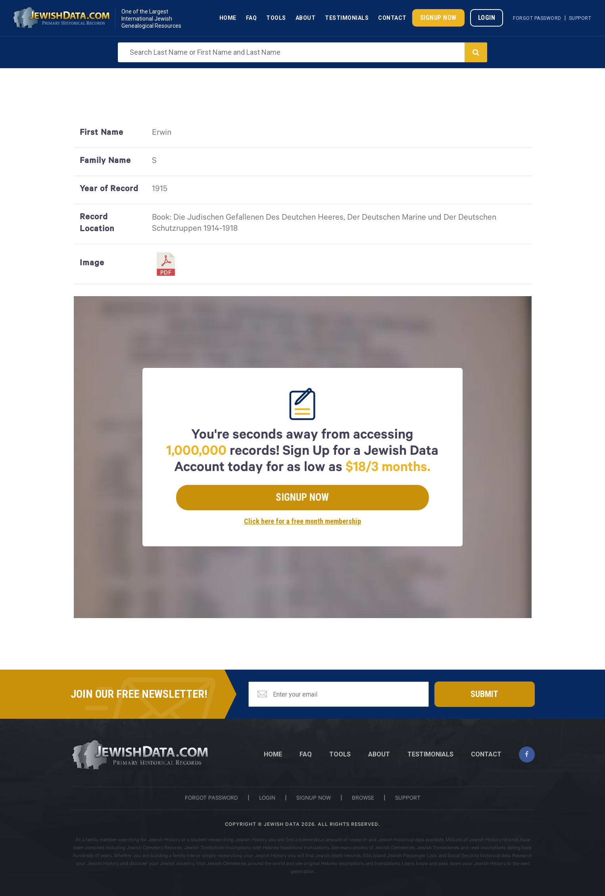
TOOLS (340, 754)
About (306, 18)
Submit (484, 694)
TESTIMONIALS (430, 754)
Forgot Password (537, 18)
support (408, 799)
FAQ (306, 754)
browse (363, 799)
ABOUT (379, 754)
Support (580, 18)
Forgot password (211, 799)
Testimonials (347, 18)
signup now (313, 799)
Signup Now (438, 17)
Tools (276, 18)
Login (487, 17)
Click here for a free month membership (302, 521)
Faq (251, 18)
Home (227, 18)
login (267, 799)
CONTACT (486, 754)
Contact (392, 18)
